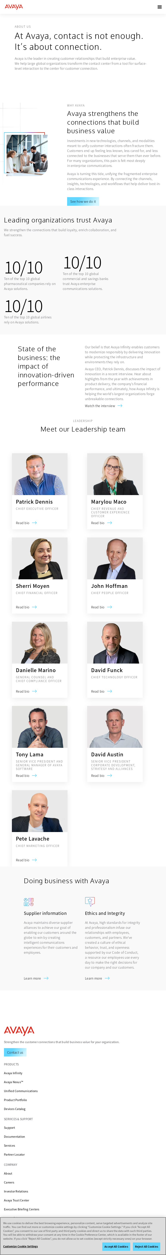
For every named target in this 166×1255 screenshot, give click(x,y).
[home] (14, 7)
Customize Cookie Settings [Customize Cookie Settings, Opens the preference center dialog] (20, 1246)
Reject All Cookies (146, 1246)
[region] (83, 1236)
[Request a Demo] (15, 1052)
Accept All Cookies (116, 1246)
